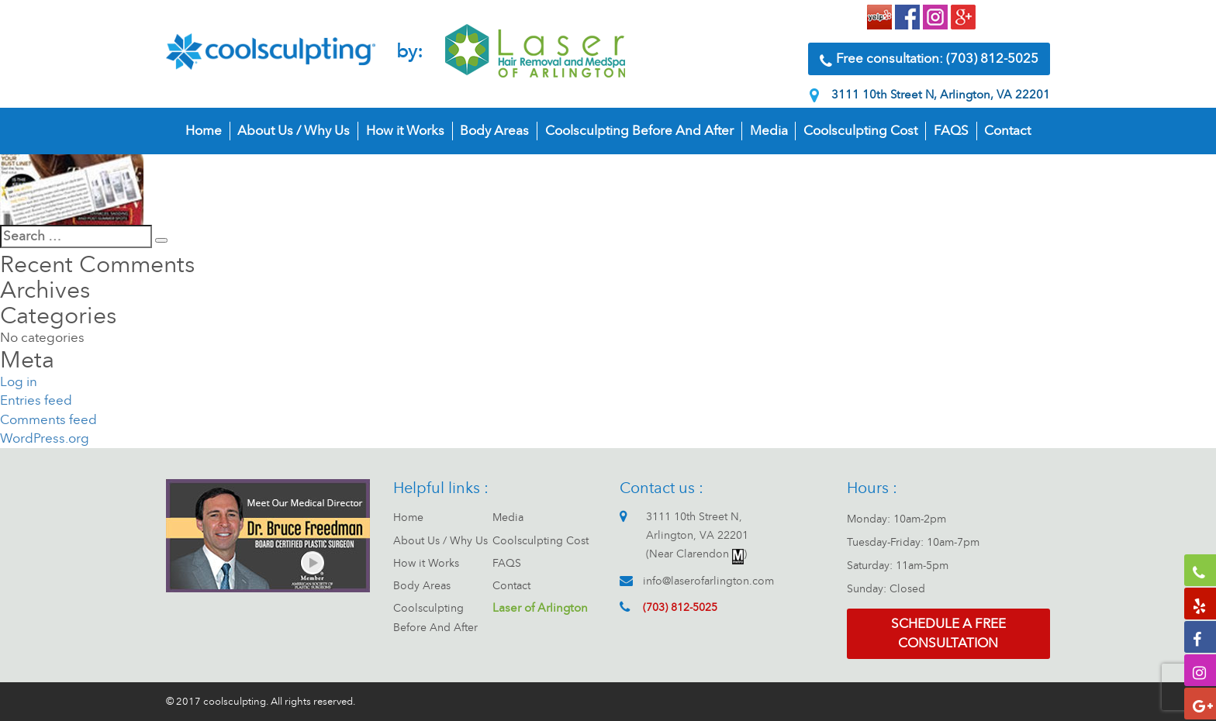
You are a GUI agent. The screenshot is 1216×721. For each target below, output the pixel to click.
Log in (18, 382)
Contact (1007, 130)
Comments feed (48, 420)
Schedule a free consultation (948, 633)
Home (203, 130)
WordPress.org (44, 438)
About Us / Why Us (293, 130)
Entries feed (36, 400)
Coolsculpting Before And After (639, 130)
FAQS (951, 130)
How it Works (405, 130)
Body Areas (494, 130)
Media (769, 130)
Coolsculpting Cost (860, 130)
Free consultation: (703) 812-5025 (929, 59)
